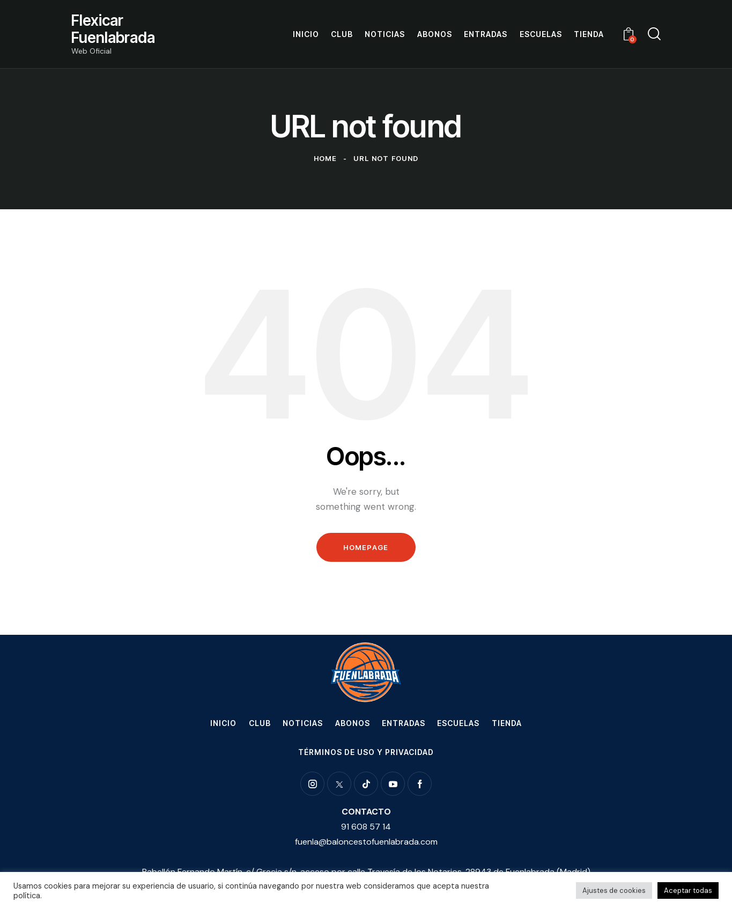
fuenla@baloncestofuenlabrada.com (366, 841)
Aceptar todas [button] (688, 890)
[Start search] (654, 33)
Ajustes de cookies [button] (614, 890)
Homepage (365, 547)
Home (325, 158)
